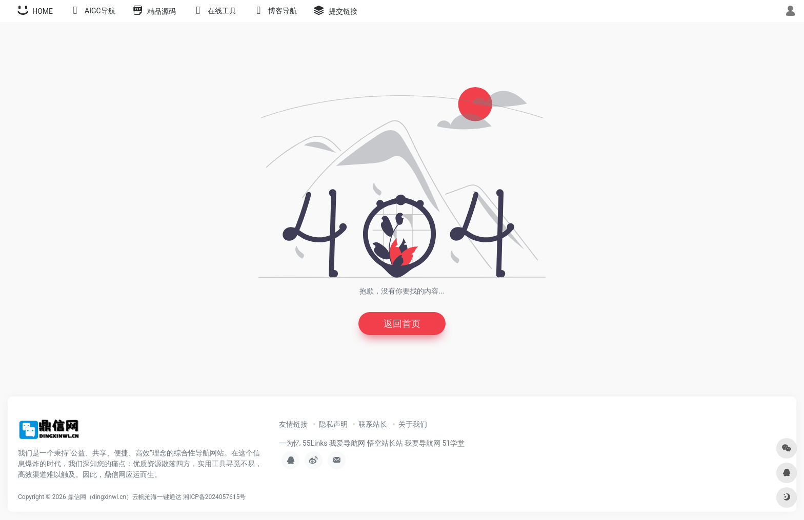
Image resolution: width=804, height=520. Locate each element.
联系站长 (372, 424)
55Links (315, 443)
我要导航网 (422, 443)
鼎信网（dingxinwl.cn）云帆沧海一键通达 (125, 497)
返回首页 (402, 323)
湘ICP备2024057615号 (214, 497)
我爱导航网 (347, 443)
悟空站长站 (385, 443)
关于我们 (412, 424)
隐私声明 (333, 424)
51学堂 (453, 443)
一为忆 (289, 443)
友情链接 (293, 424)
